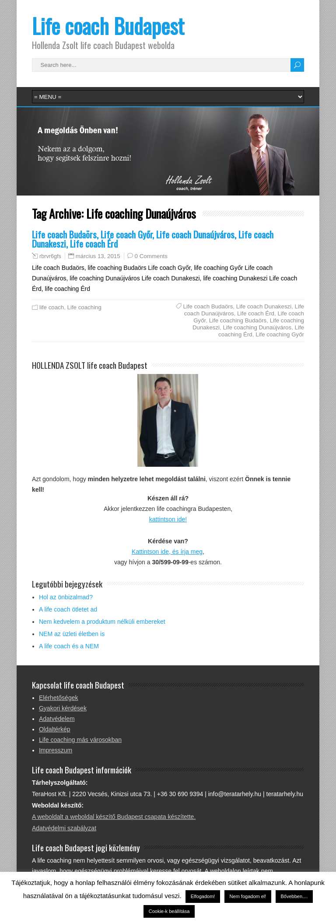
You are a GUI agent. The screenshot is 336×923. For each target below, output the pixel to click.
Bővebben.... (294, 896)
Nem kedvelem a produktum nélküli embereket (102, 621)
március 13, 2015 (98, 256)
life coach (51, 307)
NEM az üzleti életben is (72, 633)
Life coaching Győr (280, 334)
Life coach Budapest (108, 25)
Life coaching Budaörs (238, 320)
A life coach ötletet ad (68, 609)
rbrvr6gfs (50, 256)
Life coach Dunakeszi (263, 306)
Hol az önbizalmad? (66, 597)
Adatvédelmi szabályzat (64, 828)
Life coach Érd (255, 313)
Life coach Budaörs (208, 306)
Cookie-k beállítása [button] (169, 911)
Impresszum (55, 750)
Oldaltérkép (54, 729)
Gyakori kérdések (63, 708)
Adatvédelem (57, 718)
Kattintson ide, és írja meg (167, 551)
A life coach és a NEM (69, 646)
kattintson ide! (168, 519)
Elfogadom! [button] (203, 896)
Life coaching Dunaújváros (257, 327)
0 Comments (151, 256)
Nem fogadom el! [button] (248, 896)
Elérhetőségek (58, 697)
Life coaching (84, 307)
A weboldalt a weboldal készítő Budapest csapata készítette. (114, 816)
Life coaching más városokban (80, 739)
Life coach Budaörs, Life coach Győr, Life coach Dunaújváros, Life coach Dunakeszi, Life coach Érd (152, 238)
